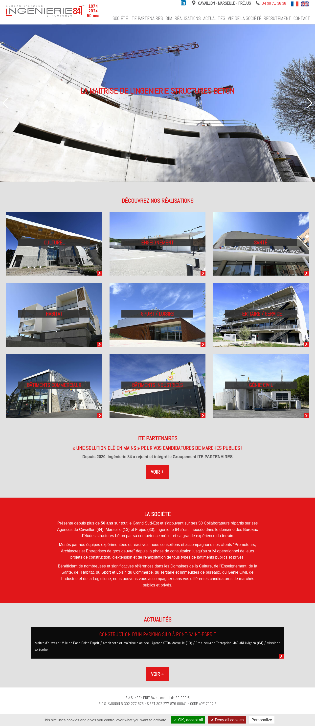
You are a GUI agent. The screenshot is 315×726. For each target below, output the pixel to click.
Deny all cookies (227, 720)
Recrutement (277, 18)
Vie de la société (244, 18)
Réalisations (188, 18)
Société (120, 18)
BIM (168, 18)
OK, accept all (188, 720)
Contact (301, 18)
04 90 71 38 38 (274, 3)
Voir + (157, 472)
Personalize (261, 720)
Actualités (214, 18)
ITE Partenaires (147, 18)
